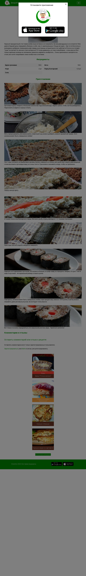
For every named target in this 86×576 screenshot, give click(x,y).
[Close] (65, 4)
